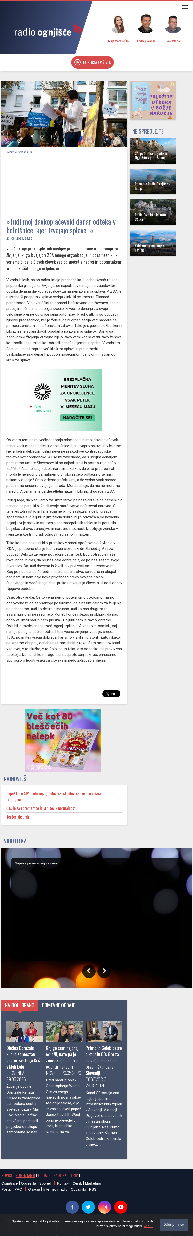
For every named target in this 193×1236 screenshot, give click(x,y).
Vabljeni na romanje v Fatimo (150, 247)
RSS (92, 1189)
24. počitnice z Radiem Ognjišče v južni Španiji (151, 155)
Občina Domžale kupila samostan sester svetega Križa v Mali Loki (24, 1057)
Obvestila (28, 1183)
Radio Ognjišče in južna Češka (151, 217)
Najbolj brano (19, 1005)
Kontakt (63, 1183)
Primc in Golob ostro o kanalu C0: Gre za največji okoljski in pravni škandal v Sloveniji (104, 1060)
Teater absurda (18, 817)
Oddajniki (78, 1189)
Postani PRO (11, 1189)
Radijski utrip (65, 1175)
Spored (45, 1183)
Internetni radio (55, 1189)
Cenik (77, 1183)
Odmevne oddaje (58, 1005)
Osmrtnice (9, 1183)
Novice (6, 1175)
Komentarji (25, 1175)
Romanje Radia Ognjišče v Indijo (152, 186)
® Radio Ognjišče (48, 1223)
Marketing (93, 1183)
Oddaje (44, 1175)
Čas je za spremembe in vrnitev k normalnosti (41, 808)
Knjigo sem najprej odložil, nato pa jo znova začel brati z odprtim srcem (62, 1057)
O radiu (34, 1189)
